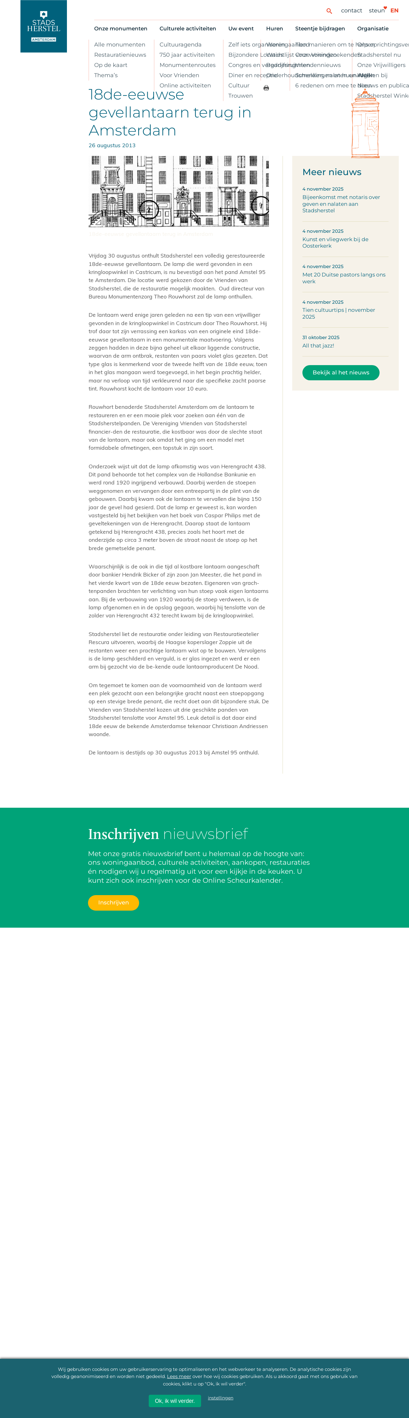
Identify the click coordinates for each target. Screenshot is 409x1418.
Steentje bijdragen (320, 28)
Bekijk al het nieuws (341, 372)
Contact (351, 10)
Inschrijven (113, 902)
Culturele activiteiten (188, 28)
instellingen (220, 1397)
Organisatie (373, 28)
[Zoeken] (329, 10)
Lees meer (179, 1376)
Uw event (241, 28)
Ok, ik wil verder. (175, 1401)
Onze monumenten (120, 28)
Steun (377, 10)
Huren (274, 28)
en (394, 10)
